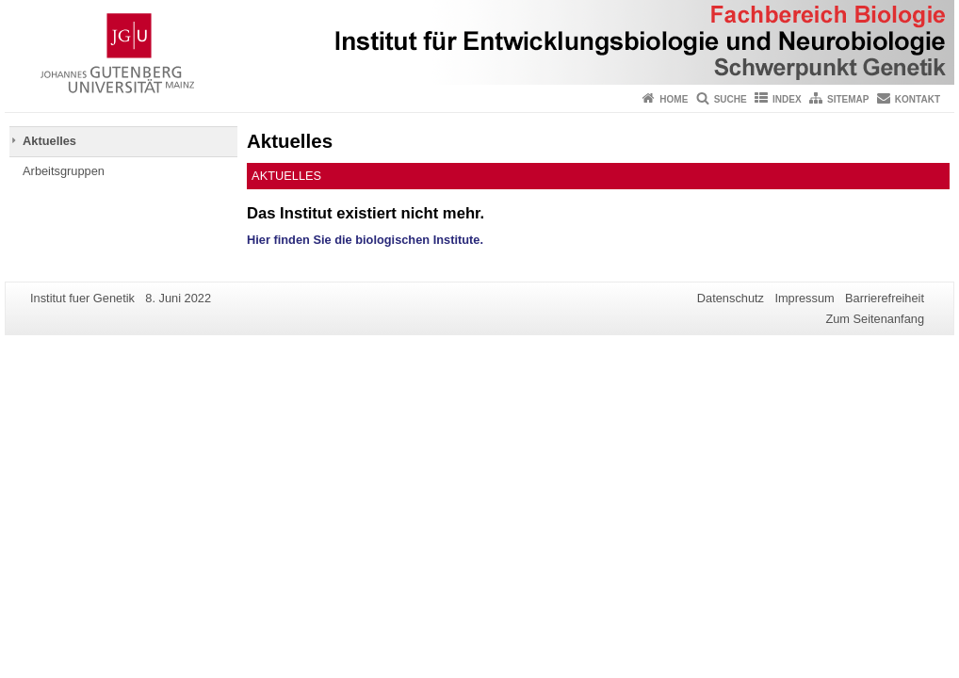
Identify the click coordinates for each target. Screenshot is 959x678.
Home (673, 99)
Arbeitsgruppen (64, 171)
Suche (730, 99)
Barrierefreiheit (884, 298)
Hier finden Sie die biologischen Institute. (365, 240)
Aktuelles (49, 141)
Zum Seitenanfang (874, 319)
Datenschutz (730, 298)
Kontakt (917, 99)
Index (787, 99)
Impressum (804, 298)
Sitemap (848, 99)
